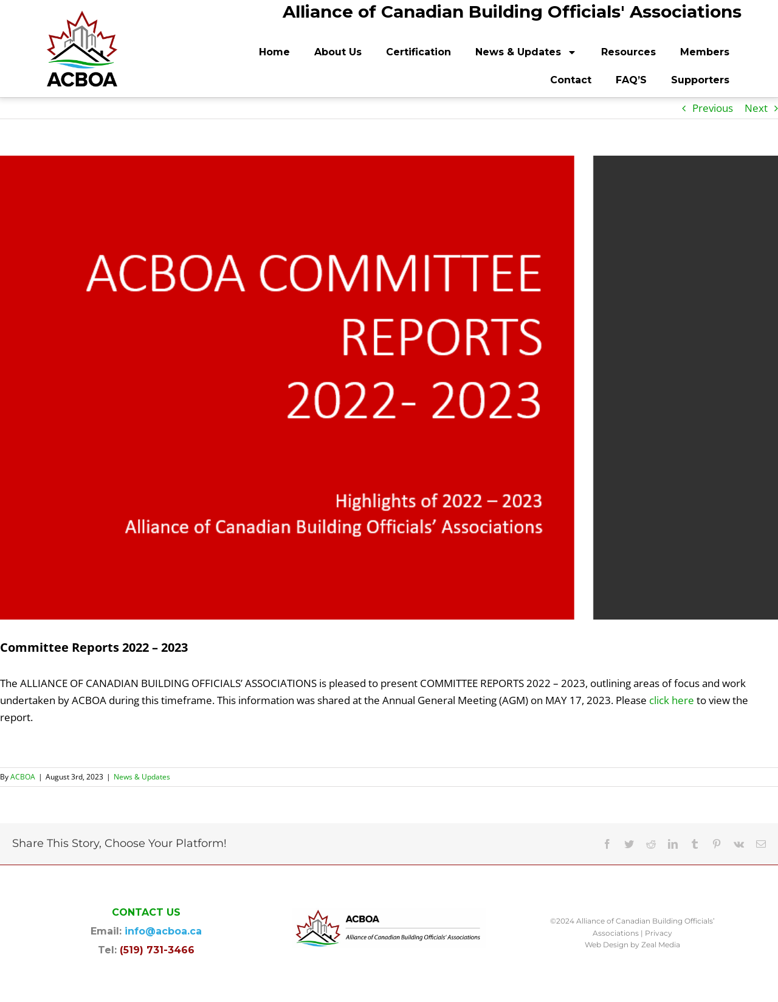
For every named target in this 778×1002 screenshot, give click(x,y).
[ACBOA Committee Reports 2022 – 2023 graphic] (389, 388)
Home (274, 52)
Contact (570, 80)
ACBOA (22, 777)
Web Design (606, 944)
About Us (338, 52)
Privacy (658, 933)
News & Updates (526, 52)
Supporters (700, 80)
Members (704, 52)
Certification (418, 52)
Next (756, 108)
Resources (628, 52)
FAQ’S (631, 80)
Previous (712, 108)
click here (671, 700)
